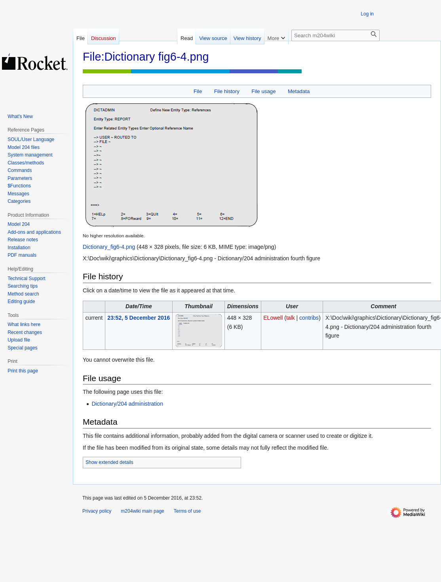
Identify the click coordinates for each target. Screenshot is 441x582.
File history (227, 91)
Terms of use (187, 511)
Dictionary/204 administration (127, 404)
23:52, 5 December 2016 (138, 318)
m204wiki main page (142, 511)
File (198, 91)
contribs (309, 318)
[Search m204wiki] (335, 35)
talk (290, 318)
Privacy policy (96, 511)
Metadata (299, 91)
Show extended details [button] (109, 462)
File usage (263, 91)
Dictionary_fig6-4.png (109, 247)
